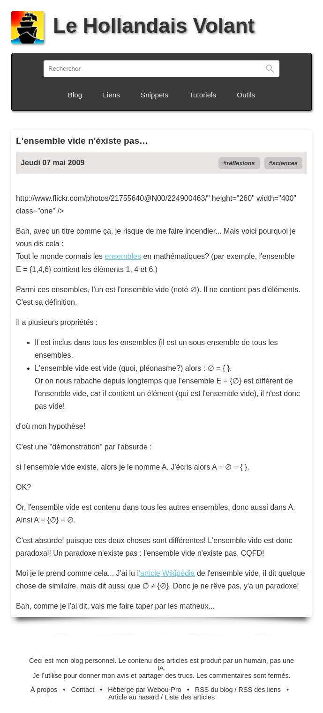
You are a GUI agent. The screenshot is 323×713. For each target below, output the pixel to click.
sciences (285, 163)
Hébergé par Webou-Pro (144, 689)
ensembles (123, 256)
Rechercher (270, 68)
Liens (111, 95)
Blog (75, 95)
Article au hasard (133, 697)
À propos (44, 689)
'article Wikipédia (167, 573)
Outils (246, 95)
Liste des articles (190, 697)
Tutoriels (202, 95)
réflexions (240, 163)
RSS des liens (260, 689)
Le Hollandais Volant (133, 25)
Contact (83, 689)
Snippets (154, 95)
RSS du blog (214, 689)
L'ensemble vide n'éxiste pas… (82, 141)
